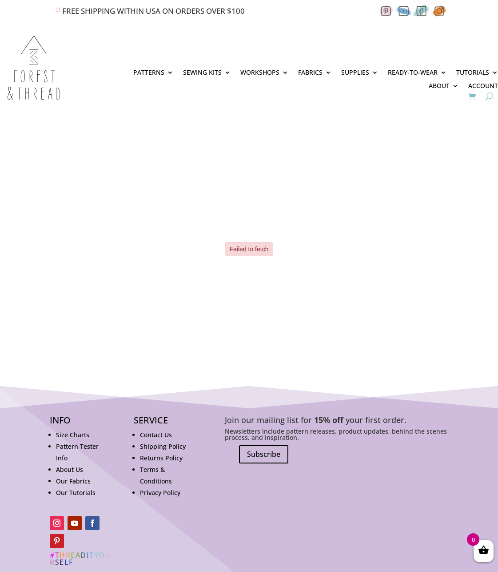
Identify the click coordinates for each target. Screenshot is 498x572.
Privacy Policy (160, 492)
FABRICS (310, 73)
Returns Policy (161, 458)
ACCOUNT (483, 86)
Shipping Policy (163, 446)
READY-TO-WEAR (413, 73)
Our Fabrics (73, 481)
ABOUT (439, 86)
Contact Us (156, 435)
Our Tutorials (76, 492)
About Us (69, 469)
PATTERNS (148, 73)
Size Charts (72, 435)
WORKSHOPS (259, 73)
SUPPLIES (355, 73)
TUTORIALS (472, 73)
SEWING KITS (202, 73)
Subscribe (263, 454)
